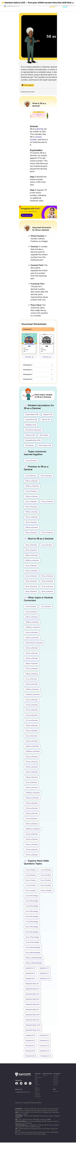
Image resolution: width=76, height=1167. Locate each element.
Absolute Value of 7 (32, 1009)
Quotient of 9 (30, 978)
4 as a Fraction (46, 875)
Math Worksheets (38, 1096)
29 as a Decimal (31, 461)
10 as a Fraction (46, 891)
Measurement (37, 1084)
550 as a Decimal (31, 527)
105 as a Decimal (31, 658)
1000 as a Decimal (32, 622)
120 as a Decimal (31, 741)
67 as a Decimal (47, 586)
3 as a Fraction (30, 875)
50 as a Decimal (46, 476)
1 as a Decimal (46, 607)
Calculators (37, 1091)
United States (45, 1075)
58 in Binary (29, 445)
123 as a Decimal (31, 757)
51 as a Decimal (31, 491)
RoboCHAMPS (55, 1082)
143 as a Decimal (31, 839)
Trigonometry (37, 1088)
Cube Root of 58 (31, 420)
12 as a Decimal (31, 736)
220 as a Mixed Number (33, 963)
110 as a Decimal (31, 684)
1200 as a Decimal (32, 746)
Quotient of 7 (44, 973)
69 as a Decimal (47, 591)
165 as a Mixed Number (33, 958)
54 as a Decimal (31, 507)
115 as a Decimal (31, 715)
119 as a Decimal (31, 731)
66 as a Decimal (31, 586)
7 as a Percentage (31, 922)
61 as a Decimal (31, 566)
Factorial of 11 (46, 1056)
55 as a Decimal (31, 522)
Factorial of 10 (30, 1056)
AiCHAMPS (55, 1084)
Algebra (36, 1079)
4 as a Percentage (31, 906)
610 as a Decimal (31, 571)
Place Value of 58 (45, 445)
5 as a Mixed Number (32, 953)
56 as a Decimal (31, 532)
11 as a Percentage (32, 942)
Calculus (36, 1082)
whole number (36, 138)
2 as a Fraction (46, 870)
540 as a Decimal (31, 512)
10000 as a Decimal (32, 627)
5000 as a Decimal (32, 486)
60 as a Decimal (31, 550)
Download (29, 357)
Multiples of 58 (30, 425)
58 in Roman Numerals (33, 430)
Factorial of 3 (44, 1040)
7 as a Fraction (30, 885)
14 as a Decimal (31, 819)
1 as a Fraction (30, 870)
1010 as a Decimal (32, 638)
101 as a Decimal (31, 632)
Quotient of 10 (45, 978)
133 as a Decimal (31, 808)
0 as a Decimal (30, 607)
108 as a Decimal (31, 674)
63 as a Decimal (47, 576)
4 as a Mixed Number (32, 947)
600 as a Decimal (31, 555)
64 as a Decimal (31, 581)
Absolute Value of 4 (32, 994)
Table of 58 (46, 420)
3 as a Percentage (31, 901)
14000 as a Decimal (32, 829)
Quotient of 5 (30, 973)
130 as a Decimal (31, 787)
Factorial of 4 (30, 1046)
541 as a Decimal (31, 517)
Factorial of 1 (44, 1035)
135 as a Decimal (31, 813)
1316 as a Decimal (32, 798)
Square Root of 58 (31, 414)
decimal (40, 129)
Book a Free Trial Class (26, 215)
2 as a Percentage (31, 896)
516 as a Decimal (31, 496)
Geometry (36, 1081)
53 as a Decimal (47, 501)
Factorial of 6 (30, 1051)
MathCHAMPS (55, 1075)
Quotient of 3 (30, 968)
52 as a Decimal (31, 501)
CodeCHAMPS (55, 1077)
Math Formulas (37, 1093)
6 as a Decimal (47, 545)
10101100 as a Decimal (34, 643)
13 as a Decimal (31, 782)
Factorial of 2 (30, 1040)
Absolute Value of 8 (32, 1015)
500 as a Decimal (31, 481)
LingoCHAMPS (55, 1081)
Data (36, 1086)
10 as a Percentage (32, 937)
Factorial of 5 (44, 1046)
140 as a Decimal (31, 824)
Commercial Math (37, 1089)
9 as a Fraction (30, 891)
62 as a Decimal (31, 576)
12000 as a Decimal (32, 751)
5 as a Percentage (31, 911)
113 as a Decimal (31, 705)
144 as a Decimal (31, 844)
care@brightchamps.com (22, 1092)
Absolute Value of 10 (32, 1025)
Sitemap (18, 1103)
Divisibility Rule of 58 (32, 440)
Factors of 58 (30, 435)
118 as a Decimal (31, 726)
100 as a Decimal (31, 617)
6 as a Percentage (31, 916)
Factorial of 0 (30, 1035)
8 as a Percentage (31, 927)
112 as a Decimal (31, 700)
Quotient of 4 (44, 968)
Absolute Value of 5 (32, 999)
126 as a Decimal (31, 772)
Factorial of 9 (44, 1051)
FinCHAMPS (55, 1079)
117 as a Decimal (31, 720)
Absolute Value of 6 (32, 1004)
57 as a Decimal (47, 532)
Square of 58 (47, 414)
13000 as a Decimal (32, 793)
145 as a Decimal (31, 850)
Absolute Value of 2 (32, 989)
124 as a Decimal (31, 762)
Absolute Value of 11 (32, 1030)
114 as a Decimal (31, 710)
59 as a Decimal (31, 545)
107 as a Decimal (31, 669)
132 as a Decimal (31, 803)
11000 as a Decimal (32, 694)
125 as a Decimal (31, 767)
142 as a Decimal (31, 834)
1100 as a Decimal (32, 689)
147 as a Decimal (31, 855)
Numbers (36, 1075)
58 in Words (44, 435)
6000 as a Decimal (32, 560)
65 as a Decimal (47, 581)
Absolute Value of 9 (32, 1020)
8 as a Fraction (46, 885)
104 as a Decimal (31, 653)
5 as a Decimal (30, 476)
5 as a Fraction (30, 880)
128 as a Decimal (31, 777)
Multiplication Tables (38, 1077)
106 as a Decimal (31, 663)
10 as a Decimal (31, 612)
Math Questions (37, 1094)
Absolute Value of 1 (32, 984)
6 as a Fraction (46, 880)
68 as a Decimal (31, 591)
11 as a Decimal (31, 679)
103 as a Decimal (31, 648)
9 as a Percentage (31, 932)
